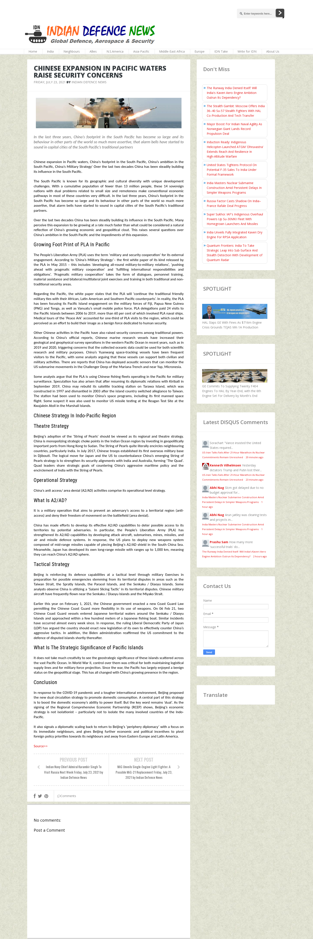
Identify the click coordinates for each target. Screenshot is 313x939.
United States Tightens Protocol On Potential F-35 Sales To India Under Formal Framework (232, 169)
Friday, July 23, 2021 (50, 82)
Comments (66, 796)
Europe (200, 51)
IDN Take (221, 51)
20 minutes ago (254, 457)
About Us (272, 51)
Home (32, 51)
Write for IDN (247, 51)
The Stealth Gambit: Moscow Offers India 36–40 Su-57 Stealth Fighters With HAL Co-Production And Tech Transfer (236, 111)
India (50, 51)
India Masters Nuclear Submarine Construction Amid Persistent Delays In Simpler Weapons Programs (234, 188)
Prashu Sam (219, 542)
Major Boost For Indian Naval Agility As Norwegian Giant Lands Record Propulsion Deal (234, 129)
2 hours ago (260, 556)
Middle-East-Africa (172, 51)
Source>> (41, 746)
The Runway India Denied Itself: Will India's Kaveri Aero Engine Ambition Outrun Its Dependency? (232, 93)
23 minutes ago (254, 479)
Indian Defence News (89, 82)
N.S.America (115, 51)
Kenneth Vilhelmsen (225, 465)
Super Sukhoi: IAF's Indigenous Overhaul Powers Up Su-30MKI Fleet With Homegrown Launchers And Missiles (235, 219)
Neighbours (71, 51)
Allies (93, 51)
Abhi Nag (217, 488)
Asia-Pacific (141, 51)
